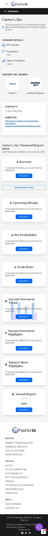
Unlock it (24, 176)
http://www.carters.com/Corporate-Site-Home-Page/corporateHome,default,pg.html (22, 123)
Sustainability (13, 473)
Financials (11, 493)
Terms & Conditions (14, 524)
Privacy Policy (31, 524)
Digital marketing (16, 469)
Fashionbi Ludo (14, 489)
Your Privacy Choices (15, 527)
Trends (9, 481)
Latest (9, 465)
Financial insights (16, 447)
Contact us (12, 508)
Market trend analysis (19, 443)
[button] (39, 527)
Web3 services (14, 454)
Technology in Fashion (19, 485)
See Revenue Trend (24, 187)
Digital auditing (15, 450)
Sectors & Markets (16, 477)
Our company (13, 504)
